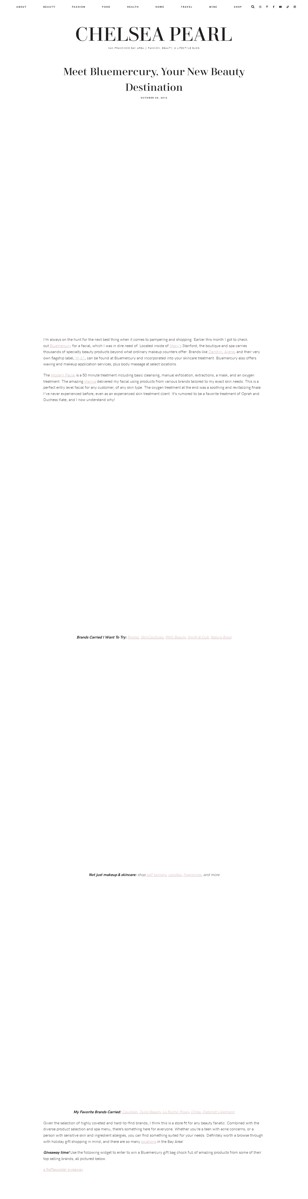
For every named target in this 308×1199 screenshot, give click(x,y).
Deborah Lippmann (218, 1111)
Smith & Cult (197, 636)
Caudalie (129, 1111)
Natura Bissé (221, 636)
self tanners (156, 874)
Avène (229, 351)
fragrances (192, 874)
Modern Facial (63, 374)
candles (174, 874)
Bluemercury (60, 345)
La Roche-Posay (175, 1111)
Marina (90, 381)
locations (148, 1141)
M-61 (80, 357)
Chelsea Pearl (154, 35)
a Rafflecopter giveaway (63, 1169)
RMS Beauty (175, 636)
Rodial (133, 636)
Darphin (215, 351)
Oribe (195, 1111)
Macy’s (175, 345)
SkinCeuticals (152, 636)
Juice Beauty (149, 1111)
